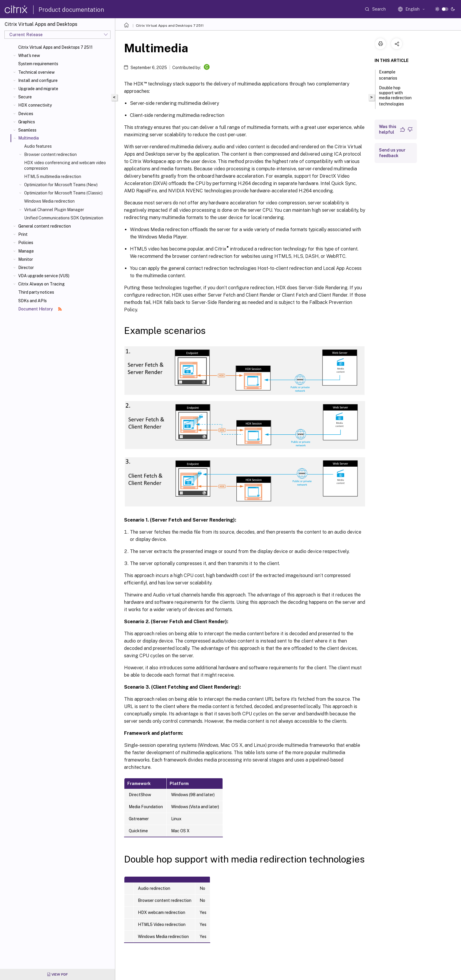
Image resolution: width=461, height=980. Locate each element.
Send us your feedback (392, 153)
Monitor (25, 259)
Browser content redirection (50, 154)
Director (26, 267)
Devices (25, 113)
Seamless (27, 130)
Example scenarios (391, 75)
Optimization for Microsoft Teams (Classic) (63, 193)
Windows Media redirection (49, 201)
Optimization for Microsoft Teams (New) (61, 184)
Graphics (26, 122)
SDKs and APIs (32, 300)
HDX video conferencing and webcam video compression (65, 165)
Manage (26, 251)
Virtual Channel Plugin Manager (54, 209)
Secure (25, 97)
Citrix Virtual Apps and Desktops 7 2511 (55, 47)
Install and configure (38, 80)
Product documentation (71, 9)
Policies (25, 242)
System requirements (38, 63)
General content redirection (44, 226)
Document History (40, 309)
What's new (29, 55)
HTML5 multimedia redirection (52, 176)
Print (23, 234)
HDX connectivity (35, 105)
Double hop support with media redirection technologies (395, 95)
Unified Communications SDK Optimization (63, 218)
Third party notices (36, 292)
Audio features (38, 146)
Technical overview (36, 72)
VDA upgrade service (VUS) (43, 275)
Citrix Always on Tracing (41, 284)
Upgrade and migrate (38, 88)
